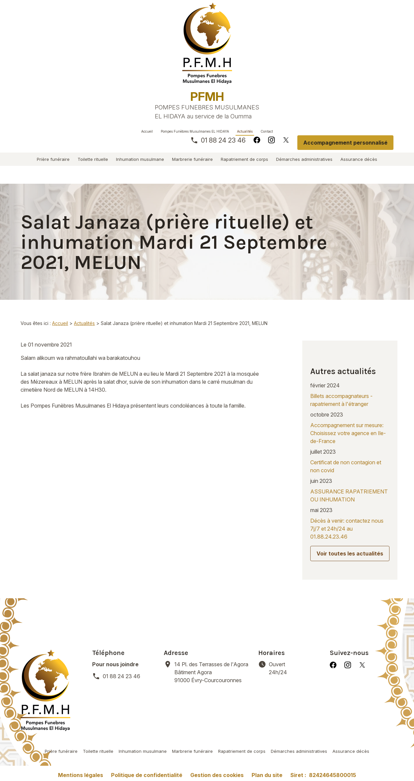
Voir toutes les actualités (350, 517)
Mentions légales (80, 728)
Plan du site (267, 728)
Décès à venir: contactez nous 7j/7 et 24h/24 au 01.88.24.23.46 (347, 492)
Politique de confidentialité (146, 728)
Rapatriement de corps (244, 159)
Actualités (245, 131)
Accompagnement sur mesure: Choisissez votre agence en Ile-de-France (348, 396)
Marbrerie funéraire (192, 159)
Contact (267, 131)
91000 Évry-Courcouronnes (212, 624)
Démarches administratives (304, 159)
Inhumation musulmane (140, 159)
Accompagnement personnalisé (345, 142)
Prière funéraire (53, 159)
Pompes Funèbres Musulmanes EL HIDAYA (195, 131)
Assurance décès (358, 159)
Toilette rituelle (93, 159)
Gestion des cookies (217, 728)
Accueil (147, 131)
